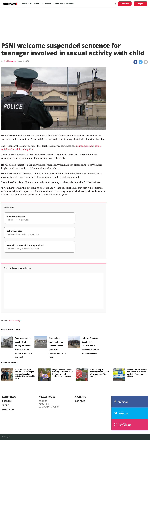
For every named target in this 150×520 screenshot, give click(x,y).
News (24, 3)
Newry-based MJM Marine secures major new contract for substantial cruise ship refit (25, 373)
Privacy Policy (47, 397)
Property (49, 3)
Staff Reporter (10, 61)
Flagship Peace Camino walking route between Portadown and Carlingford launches (62, 372)
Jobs (30, 3)
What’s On (38, 3)
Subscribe (125, 4)
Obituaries (60, 3)
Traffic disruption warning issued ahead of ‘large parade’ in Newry (99, 372)
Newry (17, 320)
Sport (5, 405)
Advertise (80, 397)
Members (70, 3)
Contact (80, 401)
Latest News (9, 397)
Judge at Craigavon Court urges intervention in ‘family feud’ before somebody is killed (90, 345)
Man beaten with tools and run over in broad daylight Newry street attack (137, 372)
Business (7, 401)
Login (140, 4)
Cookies (43, 401)
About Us (44, 404)
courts (11, 320)
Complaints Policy (49, 407)
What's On (8, 410)
